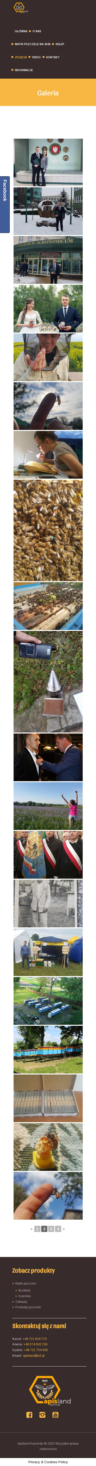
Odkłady (21, 1302)
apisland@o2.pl (34, 1355)
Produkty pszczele (28, 1307)
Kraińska (24, 1296)
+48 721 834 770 (35, 1339)
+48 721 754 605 (36, 1350)
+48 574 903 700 (35, 1344)
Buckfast (24, 1290)
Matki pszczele (25, 1283)
